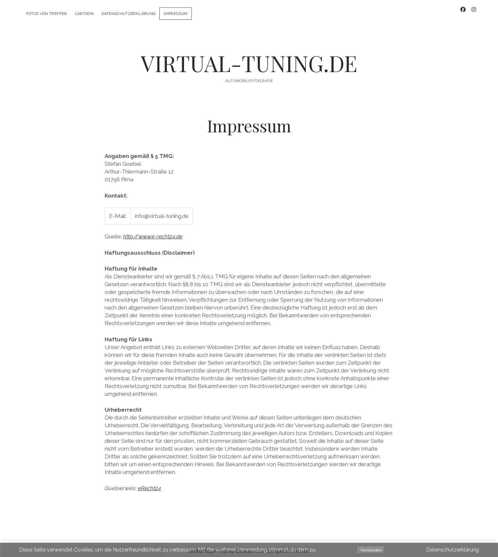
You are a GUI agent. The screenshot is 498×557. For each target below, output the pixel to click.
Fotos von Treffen (46, 13)
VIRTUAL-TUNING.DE (249, 57)
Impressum (175, 13)
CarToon (84, 13)
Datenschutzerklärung (128, 13)
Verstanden (371, 550)
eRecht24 (149, 482)
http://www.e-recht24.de (152, 230)
